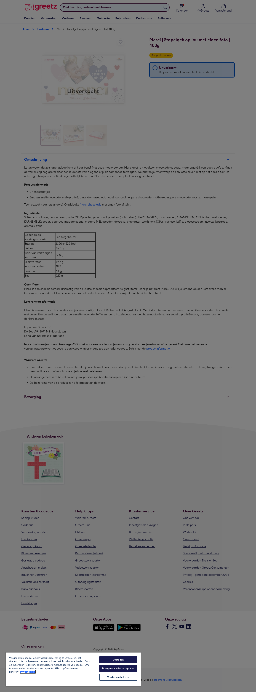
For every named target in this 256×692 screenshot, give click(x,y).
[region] (73, 669)
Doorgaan (118, 659)
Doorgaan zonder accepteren (118, 668)
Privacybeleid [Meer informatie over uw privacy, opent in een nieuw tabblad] (27, 671)
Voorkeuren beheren (118, 677)
